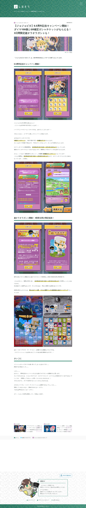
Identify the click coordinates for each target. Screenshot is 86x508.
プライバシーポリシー (43, 500)
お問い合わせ (55, 500)
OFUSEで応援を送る (65, 475)
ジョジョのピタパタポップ (40, 437)
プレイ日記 (69, 52)
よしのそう (46, 506)
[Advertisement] (43, 409)
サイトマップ (31, 500)
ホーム (16, 437)
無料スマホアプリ (26, 437)
